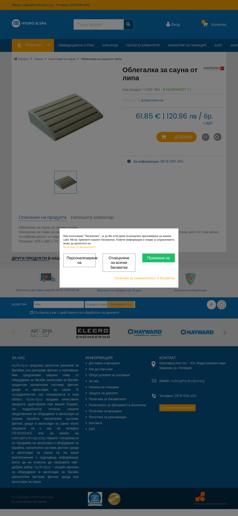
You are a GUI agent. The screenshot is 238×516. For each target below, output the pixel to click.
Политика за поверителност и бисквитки (145, 278)
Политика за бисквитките (79, 247)
